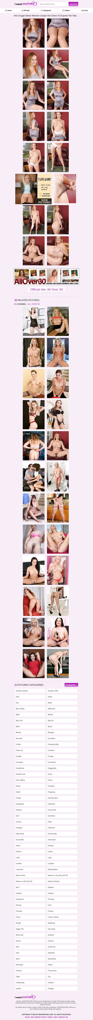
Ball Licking (20, 709)
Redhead (51, 923)
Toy (49, 977)
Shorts (18, 941)
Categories (46, 10)
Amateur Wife (53, 691)
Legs (50, 857)
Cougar (51, 756)
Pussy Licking (53, 917)
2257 (55, 1017)
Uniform (51, 983)
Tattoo (50, 965)
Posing (50, 911)
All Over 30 (33, 304)
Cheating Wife (53, 744)
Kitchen (18, 852)
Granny (18, 822)
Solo (17, 953)
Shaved (51, 935)
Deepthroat (20, 768)
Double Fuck (20, 774)
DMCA (50, 1017)
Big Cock (19, 721)
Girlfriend (51, 804)
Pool (49, 905)
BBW (18, 715)
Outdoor (19, 893)
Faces (50, 780)
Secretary (51, 929)
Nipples (51, 887)
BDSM (50, 715)
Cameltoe (51, 738)
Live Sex (84, 10)
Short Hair (19, 935)
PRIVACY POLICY (41, 1017)
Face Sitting (20, 780)
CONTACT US (63, 1017)
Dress (50, 774)
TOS (32, 1017)
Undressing (20, 983)
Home (8, 10)
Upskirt (18, 988)
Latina (50, 852)
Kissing (50, 846)
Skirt (17, 947)
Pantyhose (20, 899)
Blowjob (51, 732)
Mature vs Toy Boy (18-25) (58, 875)
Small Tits (51, 947)
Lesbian (19, 863)
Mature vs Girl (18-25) (24, 881)
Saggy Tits (20, 929)
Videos (66, 10)
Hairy (50, 822)
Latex (18, 857)
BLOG (27, 1017)
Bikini (18, 726)
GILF (17, 816)
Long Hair (19, 869)
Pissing (18, 905)
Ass (17, 703)
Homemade (52, 834)
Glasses (19, 810)
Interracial (51, 840)
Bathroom (51, 709)
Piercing (51, 899)
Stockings (19, 965)
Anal (17, 697)
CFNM (18, 744)
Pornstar (19, 911)
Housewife (20, 840)
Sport (18, 959)
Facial (18, 786)
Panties (51, 893)
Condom (51, 750)
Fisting (18, 798)
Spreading (52, 959)
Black (50, 726)
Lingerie (51, 863)
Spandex (51, 953)
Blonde (18, 732)
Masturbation (53, 869)
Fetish (18, 792)
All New (26, 10)
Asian (50, 697)
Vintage (51, 988)
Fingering (51, 792)
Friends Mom (53, 798)
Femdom (51, 786)
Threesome (52, 971)
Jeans (18, 846)
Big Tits (51, 721)
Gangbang (20, 804)
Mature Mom (20, 875)
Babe (50, 703)
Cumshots (52, 762)
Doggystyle (52, 768)
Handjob (19, 828)
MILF (18, 887)
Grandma (51, 816)
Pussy (18, 917)
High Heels (20, 834)
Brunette (19, 738)
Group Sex (52, 810)
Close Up (19, 750)
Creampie (19, 762)
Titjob (18, 977)
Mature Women (53, 881)
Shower (51, 941)
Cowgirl (18, 756)
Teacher (19, 971)
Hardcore (51, 828)
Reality (18, 923)
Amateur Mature (22, 691)
